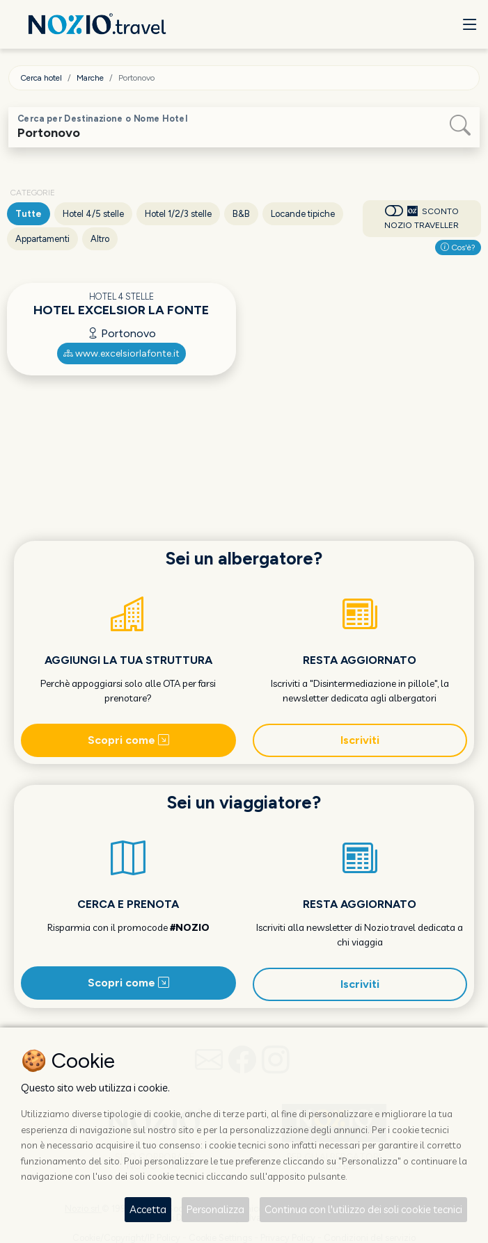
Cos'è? (458, 247)
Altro (99, 239)
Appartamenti (42, 239)
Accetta (147, 1209)
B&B (241, 214)
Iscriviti (359, 740)
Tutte (28, 214)
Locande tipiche (303, 214)
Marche (90, 78)
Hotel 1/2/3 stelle (178, 214)
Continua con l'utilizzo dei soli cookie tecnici (363, 1209)
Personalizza (215, 1209)
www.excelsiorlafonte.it (121, 353)
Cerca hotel (41, 78)
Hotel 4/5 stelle (93, 214)
